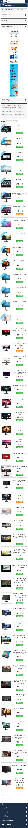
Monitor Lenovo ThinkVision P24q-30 (19, 467)
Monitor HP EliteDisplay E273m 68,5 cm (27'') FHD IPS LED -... (19, 595)
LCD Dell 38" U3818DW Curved (19, 609)
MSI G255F (20, 125)
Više (3, 117)
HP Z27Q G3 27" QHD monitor (19, 695)
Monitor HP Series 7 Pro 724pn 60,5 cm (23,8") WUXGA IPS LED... (19, 681)
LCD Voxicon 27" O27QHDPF (19, 440)
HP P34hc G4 (19, 152)
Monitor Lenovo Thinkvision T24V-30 (19, 193)
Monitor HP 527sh (19, 507)
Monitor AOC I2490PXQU (19, 274)
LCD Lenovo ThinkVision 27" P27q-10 (19, 722)
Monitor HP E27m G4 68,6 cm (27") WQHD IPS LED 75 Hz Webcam (19, 667)
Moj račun (4, 816)
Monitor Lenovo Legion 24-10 (20, 399)
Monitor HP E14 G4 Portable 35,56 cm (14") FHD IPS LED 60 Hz (19, 652)
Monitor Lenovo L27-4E (19, 206)
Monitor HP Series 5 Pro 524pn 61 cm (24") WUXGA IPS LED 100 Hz (19, 565)
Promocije (6, 100)
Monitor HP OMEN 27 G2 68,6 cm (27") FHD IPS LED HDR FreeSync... (19, 780)
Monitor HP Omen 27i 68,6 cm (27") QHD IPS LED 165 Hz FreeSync (19, 737)
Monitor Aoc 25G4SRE (19, 708)
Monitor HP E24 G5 (19, 220)
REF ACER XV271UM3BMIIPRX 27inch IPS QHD (19, 372)
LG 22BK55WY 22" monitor (19, 765)
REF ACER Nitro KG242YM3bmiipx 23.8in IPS (19, 330)
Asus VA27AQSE (19, 166)
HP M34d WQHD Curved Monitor (19, 521)
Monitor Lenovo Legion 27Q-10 (20, 494)
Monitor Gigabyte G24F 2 (19, 247)
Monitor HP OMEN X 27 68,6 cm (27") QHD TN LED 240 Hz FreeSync (19, 752)
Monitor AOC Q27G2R (19, 260)
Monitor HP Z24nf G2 (19, 233)
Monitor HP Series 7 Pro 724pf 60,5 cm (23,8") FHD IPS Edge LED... (20, 536)
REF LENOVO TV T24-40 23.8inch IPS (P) (19, 344)
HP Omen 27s (19, 179)
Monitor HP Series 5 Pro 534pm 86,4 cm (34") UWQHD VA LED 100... (19, 551)
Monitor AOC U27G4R (19, 426)
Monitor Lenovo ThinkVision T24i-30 (19, 481)
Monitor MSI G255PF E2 (19, 385)
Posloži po (3, 121)
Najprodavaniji (7, 26)
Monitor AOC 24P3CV (19, 315)
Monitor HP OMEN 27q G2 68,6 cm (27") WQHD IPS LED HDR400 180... (19, 580)
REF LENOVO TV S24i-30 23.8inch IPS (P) (19, 357)
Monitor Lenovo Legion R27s (20, 413)
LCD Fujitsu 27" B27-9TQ (19, 453)
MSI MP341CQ (20, 139)
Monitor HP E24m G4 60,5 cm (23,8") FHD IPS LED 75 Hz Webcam (19, 637)
